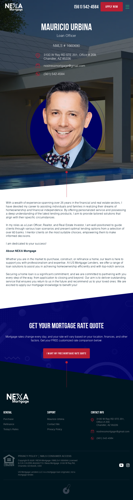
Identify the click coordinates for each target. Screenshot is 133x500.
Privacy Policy (54, 429)
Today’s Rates (11, 429)
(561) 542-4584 (86, 6)
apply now (111, 6)
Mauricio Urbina (55, 419)
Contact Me (53, 424)
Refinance (8, 424)
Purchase (8, 419)
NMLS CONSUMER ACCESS (55, 456)
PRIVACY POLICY (27, 456)
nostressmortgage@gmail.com (64, 65)
